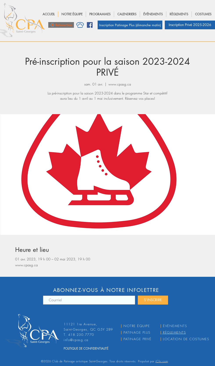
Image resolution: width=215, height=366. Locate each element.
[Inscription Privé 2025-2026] (190, 25)
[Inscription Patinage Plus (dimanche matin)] (130, 25)
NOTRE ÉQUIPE (137, 326)
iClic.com (161, 361)
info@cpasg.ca (76, 340)
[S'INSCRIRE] (153, 300)
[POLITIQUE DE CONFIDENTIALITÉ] (93, 348)
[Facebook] (90, 25)
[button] (72, 14)
